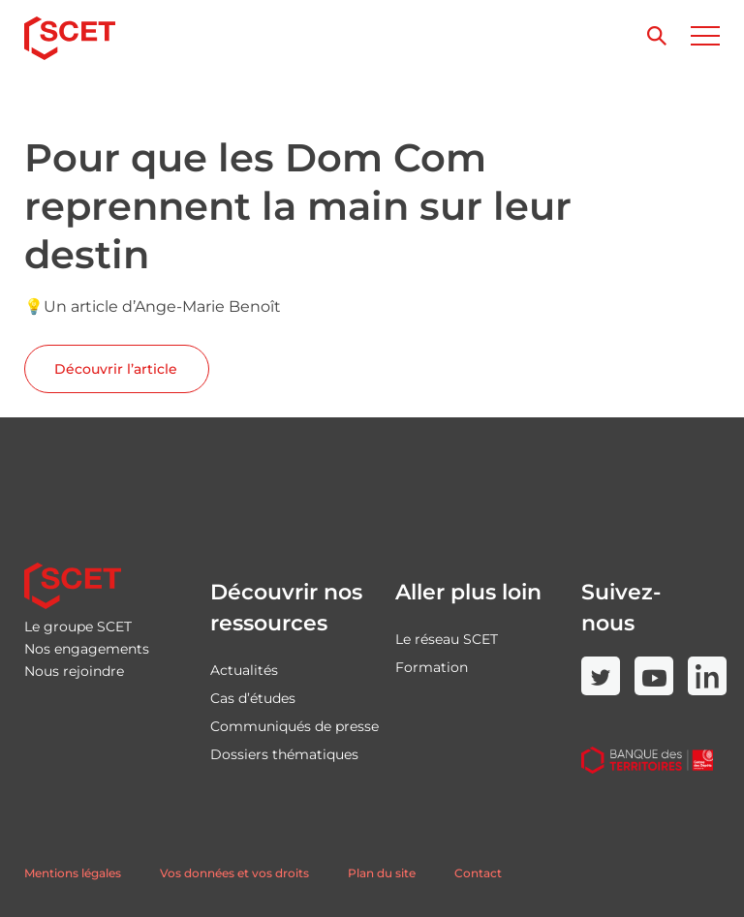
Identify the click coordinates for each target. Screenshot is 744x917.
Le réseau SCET (446, 639)
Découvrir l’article (115, 369)
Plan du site (382, 873)
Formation (431, 667)
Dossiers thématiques (284, 754)
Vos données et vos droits (234, 873)
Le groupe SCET (78, 626)
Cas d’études (252, 698)
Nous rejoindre (74, 671)
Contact (478, 873)
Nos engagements (86, 648)
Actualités (244, 670)
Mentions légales (72, 873)
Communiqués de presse (294, 726)
